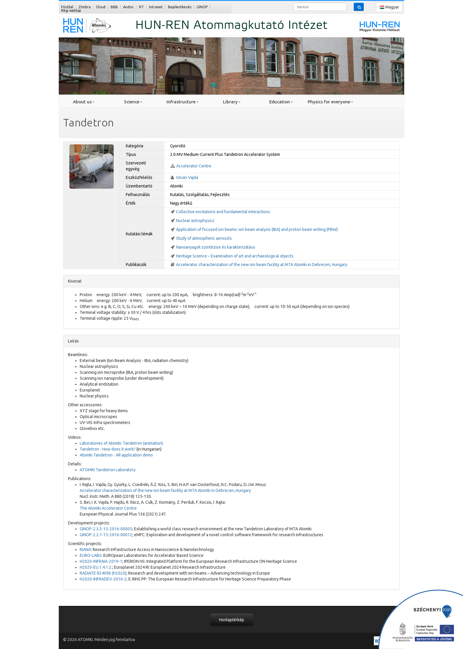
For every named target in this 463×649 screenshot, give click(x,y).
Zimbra (85, 7)
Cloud (100, 7)
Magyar (389, 7)
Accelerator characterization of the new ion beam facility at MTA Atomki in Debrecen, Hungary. (262, 264)
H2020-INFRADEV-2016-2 (103, 579)
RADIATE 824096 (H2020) (103, 573)
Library (232, 101)
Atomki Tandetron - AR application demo (116, 455)
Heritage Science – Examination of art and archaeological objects (235, 256)
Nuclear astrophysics (195, 220)
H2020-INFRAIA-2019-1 (101, 561)
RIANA (85, 549)
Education (281, 101)
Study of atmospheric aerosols (204, 238)
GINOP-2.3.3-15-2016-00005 (106, 528)
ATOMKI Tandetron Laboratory (108, 469)
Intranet (156, 7)
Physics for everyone (330, 101)
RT (141, 7)
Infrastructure (182, 101)
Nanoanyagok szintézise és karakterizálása (215, 247)
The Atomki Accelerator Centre (108, 508)
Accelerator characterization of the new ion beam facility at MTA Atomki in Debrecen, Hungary (165, 490)
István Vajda (187, 177)
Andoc (128, 7)
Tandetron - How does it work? (108, 449)
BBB (114, 7)
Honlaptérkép (231, 619)
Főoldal (67, 7)
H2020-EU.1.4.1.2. (96, 567)
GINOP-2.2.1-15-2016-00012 (106, 534)
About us (83, 101)
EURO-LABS (91, 555)
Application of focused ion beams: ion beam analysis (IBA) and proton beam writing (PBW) (257, 229)
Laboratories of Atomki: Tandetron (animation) (121, 443)
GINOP (202, 7)
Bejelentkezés (179, 7)
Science (133, 101)
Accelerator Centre (193, 166)
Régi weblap (71, 10)
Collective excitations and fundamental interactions (223, 211)
